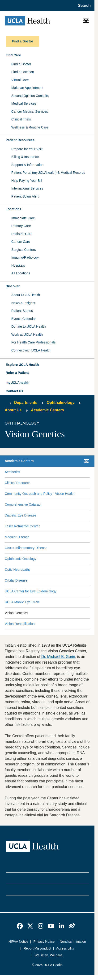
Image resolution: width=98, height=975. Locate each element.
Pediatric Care (21, 234)
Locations (13, 209)
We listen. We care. (49, 955)
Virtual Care (20, 80)
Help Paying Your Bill (26, 180)
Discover (13, 286)
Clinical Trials (21, 119)
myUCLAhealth (17, 382)
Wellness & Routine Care (29, 127)
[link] (20, 926)
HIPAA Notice (18, 941)
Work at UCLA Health (27, 334)
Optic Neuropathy (17, 569)
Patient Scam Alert (24, 196)
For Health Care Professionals (33, 342)
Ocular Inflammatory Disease (26, 548)
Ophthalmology (60, 403)
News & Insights (23, 303)
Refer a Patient (17, 373)
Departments (25, 403)
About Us (13, 410)
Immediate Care (23, 218)
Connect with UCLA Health (31, 350)
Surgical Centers (23, 250)
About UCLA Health (25, 295)
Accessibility (65, 948)
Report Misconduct (37, 948)
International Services (27, 188)
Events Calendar (23, 319)
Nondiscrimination (73, 941)
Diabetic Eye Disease (20, 515)
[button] (47, 365)
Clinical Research (17, 483)
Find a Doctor (21, 64)
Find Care (13, 55)
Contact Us (14, 391)
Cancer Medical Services (29, 111)
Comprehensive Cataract (23, 504)
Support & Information (27, 165)
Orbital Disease (16, 580)
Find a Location (22, 72)
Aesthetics (12, 472)
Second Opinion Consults (30, 96)
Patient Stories (22, 311)
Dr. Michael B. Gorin (58, 657)
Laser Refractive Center (22, 526)
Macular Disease (17, 537)
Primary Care (21, 226)
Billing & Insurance (25, 157)
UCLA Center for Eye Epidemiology (30, 591)
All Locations (20, 273)
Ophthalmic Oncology (20, 559)
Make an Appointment (27, 88)
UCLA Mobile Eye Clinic (22, 602)
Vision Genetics (16, 613)
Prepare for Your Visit (27, 149)
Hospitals (18, 265)
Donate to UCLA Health (28, 326)
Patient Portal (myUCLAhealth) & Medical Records (48, 172)
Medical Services (23, 103)
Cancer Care (20, 242)
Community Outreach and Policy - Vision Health (39, 494)
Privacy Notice (44, 941)
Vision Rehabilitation (20, 624)
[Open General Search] (83, 5)
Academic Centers (47, 410)
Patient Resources (20, 140)
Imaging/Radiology (25, 257)
